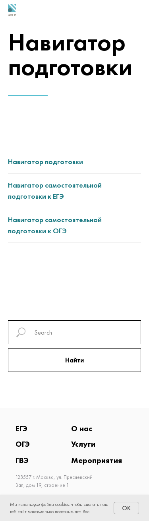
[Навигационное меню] (136, 10)
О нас (81, 428)
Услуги (83, 444)
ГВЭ (22, 460)
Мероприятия (96, 460)
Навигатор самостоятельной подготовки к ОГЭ (55, 225)
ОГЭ (22, 444)
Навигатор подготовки (45, 161)
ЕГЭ (21, 428)
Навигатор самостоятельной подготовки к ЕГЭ (55, 190)
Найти (74, 360)
